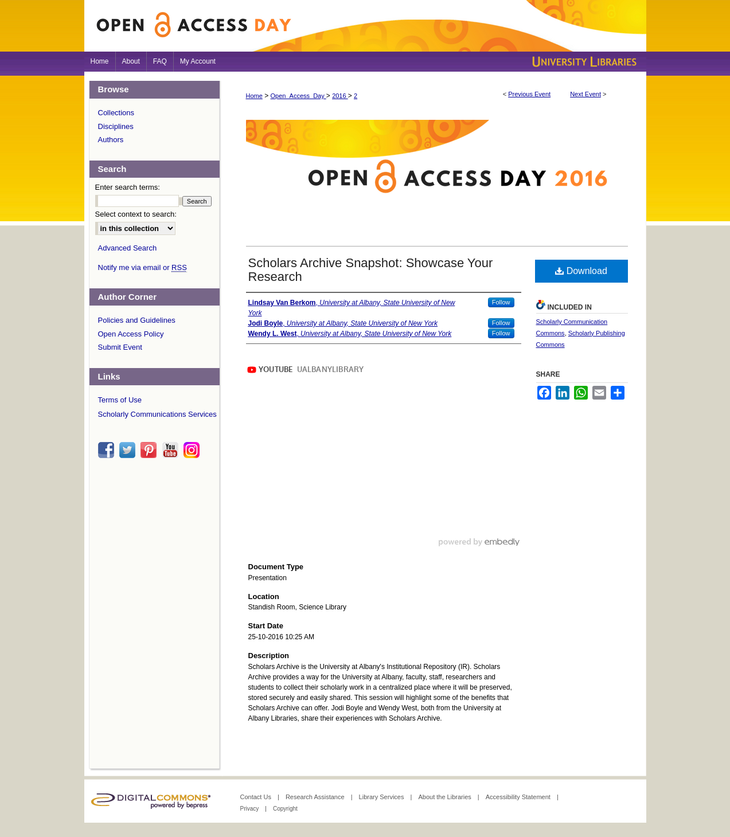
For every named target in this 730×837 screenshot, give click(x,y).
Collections (116, 112)
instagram (193, 450)
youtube (172, 450)
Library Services (382, 796)
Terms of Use (120, 400)
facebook (108, 450)
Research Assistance (316, 796)
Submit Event (120, 347)
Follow (501, 302)
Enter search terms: (127, 187)
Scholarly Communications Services (157, 414)
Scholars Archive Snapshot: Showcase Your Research (370, 270)
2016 (340, 95)
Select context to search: (136, 214)
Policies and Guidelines (136, 320)
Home (254, 95)
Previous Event (529, 94)
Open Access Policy (131, 334)
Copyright (285, 808)
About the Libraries (445, 796)
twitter (129, 450)
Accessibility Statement (519, 796)
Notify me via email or (142, 267)
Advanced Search (127, 248)
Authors (111, 139)
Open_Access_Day (298, 95)
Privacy (250, 808)
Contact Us (256, 796)
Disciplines (116, 126)
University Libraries (583, 62)
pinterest (150, 450)
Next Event (585, 94)
